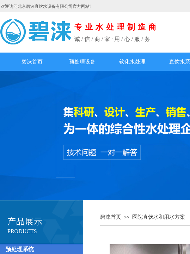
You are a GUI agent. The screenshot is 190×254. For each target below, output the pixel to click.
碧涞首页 (32, 62)
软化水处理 (132, 62)
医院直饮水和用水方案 (158, 217)
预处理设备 (82, 62)
